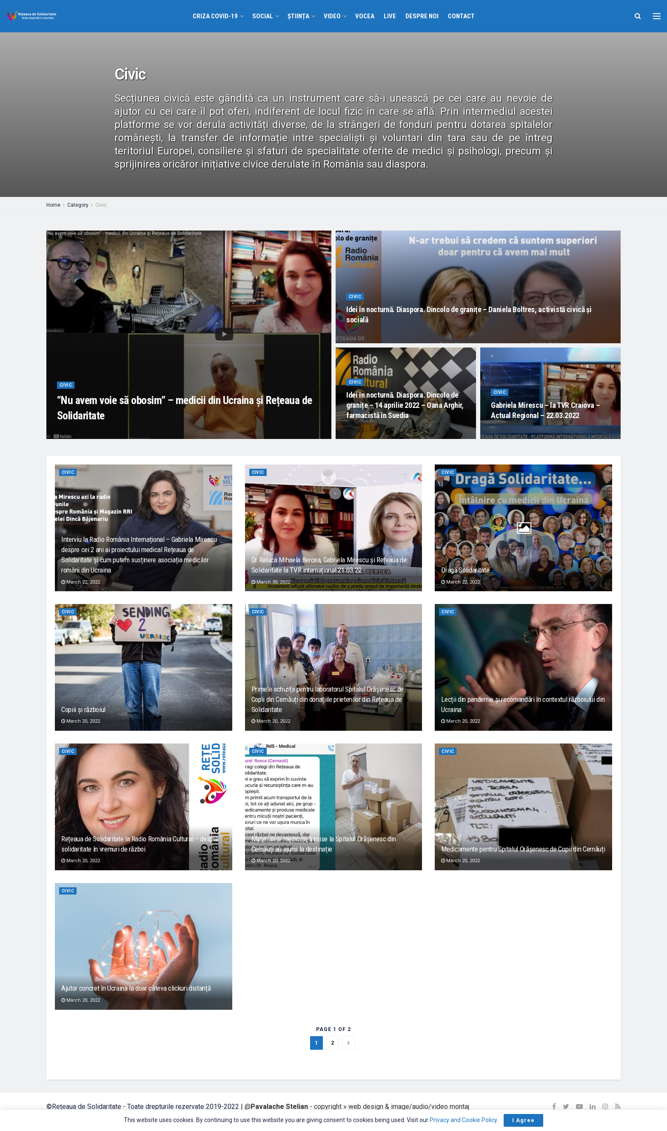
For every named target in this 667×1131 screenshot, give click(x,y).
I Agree (523, 1120)
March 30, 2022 (270, 582)
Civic (101, 205)
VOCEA (364, 16)
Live (390, 16)
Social (262, 16)
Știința (298, 16)
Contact (461, 16)
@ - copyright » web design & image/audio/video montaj (357, 1107)
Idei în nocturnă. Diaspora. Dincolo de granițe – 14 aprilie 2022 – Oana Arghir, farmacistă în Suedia (405, 409)
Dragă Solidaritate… (467, 570)
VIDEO (332, 16)
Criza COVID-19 (215, 16)
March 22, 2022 (80, 582)
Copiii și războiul (83, 709)
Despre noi (422, 16)
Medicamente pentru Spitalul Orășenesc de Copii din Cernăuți (523, 849)
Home (53, 205)
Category (77, 205)
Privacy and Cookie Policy (463, 1120)
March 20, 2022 (80, 721)
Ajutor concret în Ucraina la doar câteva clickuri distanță (136, 988)
